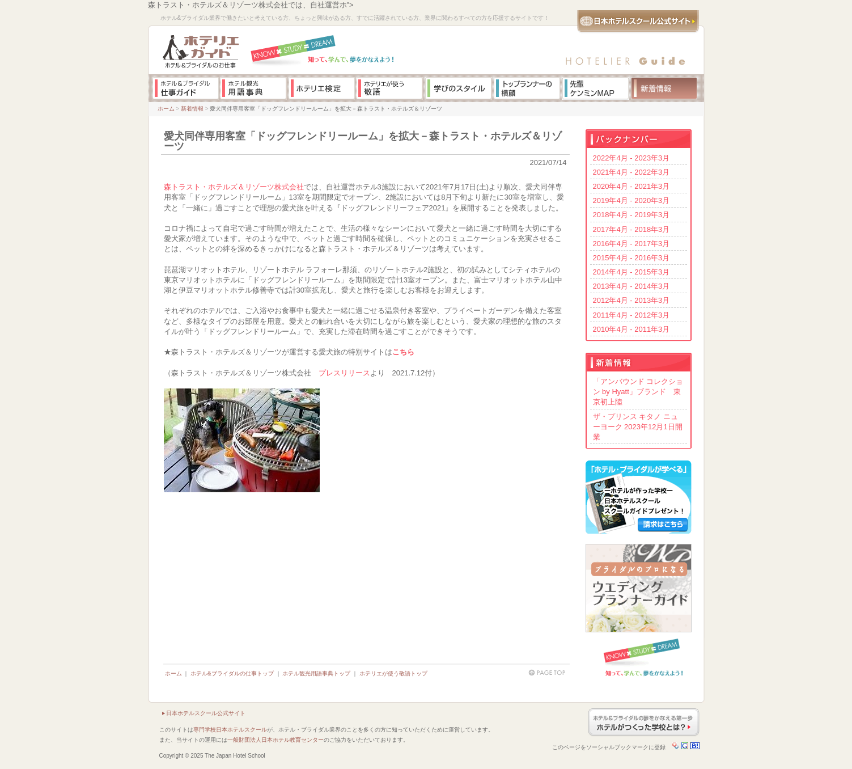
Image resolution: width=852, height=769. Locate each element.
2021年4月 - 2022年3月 (631, 172)
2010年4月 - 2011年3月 (631, 329)
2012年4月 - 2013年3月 (631, 300)
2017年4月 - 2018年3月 (631, 229)
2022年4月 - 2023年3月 (631, 158)
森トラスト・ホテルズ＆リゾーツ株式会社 (234, 187)
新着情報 (192, 108)
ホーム (166, 108)
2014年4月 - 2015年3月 (631, 272)
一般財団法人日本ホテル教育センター (275, 740)
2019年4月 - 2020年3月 (631, 200)
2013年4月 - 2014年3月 (631, 286)
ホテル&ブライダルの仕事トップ (232, 673)
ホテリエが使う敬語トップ (393, 673)
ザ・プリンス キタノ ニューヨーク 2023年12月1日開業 (638, 426)
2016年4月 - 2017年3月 (631, 243)
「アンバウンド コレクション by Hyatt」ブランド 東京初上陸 (638, 391)
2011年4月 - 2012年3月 (631, 315)
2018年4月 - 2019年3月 (631, 214)
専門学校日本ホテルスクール (230, 729)
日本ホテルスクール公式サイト (205, 713)
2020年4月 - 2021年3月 (631, 186)
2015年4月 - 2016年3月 (631, 257)
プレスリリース (344, 373)
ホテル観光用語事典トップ (316, 673)
